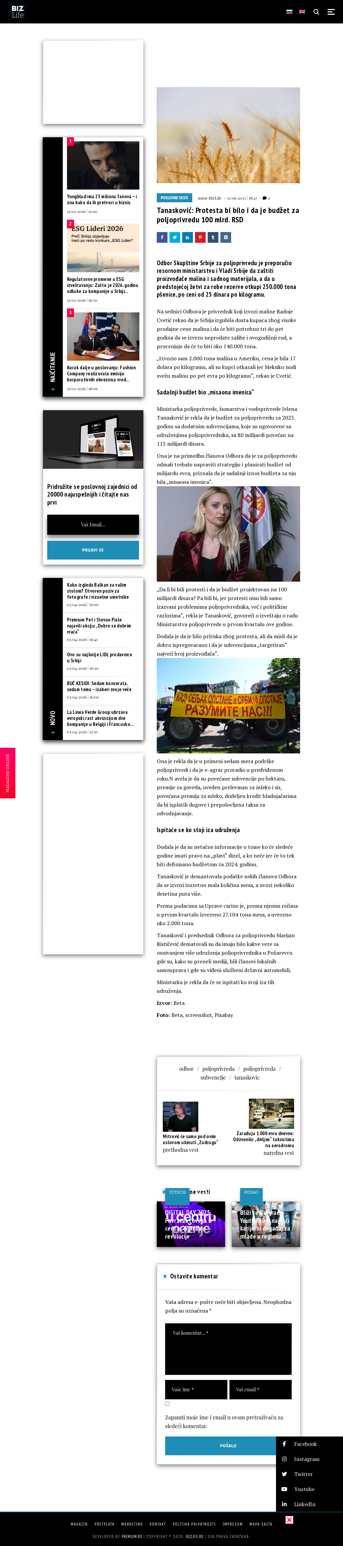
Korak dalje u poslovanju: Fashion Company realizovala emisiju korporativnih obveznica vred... (101, 373)
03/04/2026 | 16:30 (82, 668)
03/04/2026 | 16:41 (82, 639)
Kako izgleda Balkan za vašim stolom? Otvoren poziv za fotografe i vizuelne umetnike (98, 591)
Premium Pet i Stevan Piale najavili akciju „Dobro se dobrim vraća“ (99, 625)
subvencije (213, 1077)
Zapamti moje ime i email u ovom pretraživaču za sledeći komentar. (224, 1421)
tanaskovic (247, 1077)
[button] (309, 1444)
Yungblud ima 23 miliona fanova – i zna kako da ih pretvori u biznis (102, 199)
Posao (251, 1192)
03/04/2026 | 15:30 (82, 731)
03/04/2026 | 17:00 (83, 604)
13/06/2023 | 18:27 (242, 198)
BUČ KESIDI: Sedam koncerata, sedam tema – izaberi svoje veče (99, 686)
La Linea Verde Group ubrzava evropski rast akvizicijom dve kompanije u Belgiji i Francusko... (100, 718)
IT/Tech (177, 1192)
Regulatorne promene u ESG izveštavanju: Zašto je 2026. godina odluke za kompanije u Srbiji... (102, 285)
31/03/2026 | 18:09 (82, 388)
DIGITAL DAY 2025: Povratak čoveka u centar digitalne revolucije (188, 1224)
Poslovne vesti (174, 198)
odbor (186, 1068)
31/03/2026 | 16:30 (82, 300)
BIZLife (214, 198)
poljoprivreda (218, 1068)
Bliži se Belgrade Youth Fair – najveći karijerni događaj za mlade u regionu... (265, 1224)
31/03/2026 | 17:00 (82, 211)
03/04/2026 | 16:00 (83, 697)
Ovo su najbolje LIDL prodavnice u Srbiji (99, 657)
